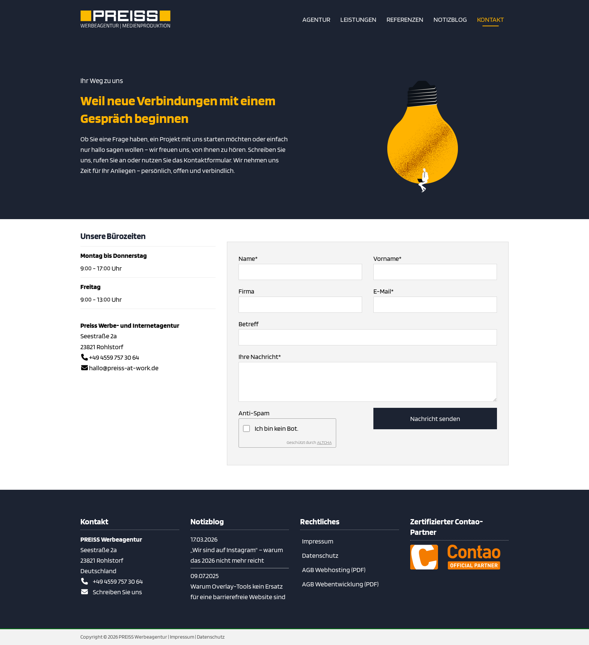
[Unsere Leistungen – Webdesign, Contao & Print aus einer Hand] (358, 19)
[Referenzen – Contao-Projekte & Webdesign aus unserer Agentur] (405, 19)
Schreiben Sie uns (117, 592)
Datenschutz (320, 555)
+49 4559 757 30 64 (114, 357)
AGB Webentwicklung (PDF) (340, 584)
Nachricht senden (435, 418)
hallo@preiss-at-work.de (124, 368)
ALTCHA (324, 442)
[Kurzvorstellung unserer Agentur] (316, 19)
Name (248, 257)
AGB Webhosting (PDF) (333, 570)
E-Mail (383, 290)
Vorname (387, 257)
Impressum (317, 541)
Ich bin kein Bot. (276, 428)
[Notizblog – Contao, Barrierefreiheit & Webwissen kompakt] (450, 19)
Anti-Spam (254, 413)
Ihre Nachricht (260, 355)
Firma (246, 291)
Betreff (248, 324)
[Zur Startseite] (125, 20)
